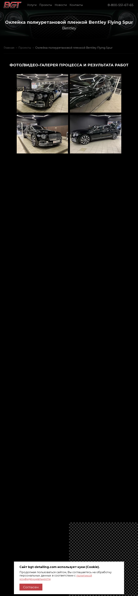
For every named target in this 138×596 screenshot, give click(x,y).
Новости (61, 5)
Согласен (31, 587)
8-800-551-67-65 (120, 5)
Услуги (32, 5)
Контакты (76, 5)
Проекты (45, 5)
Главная (9, 47)
